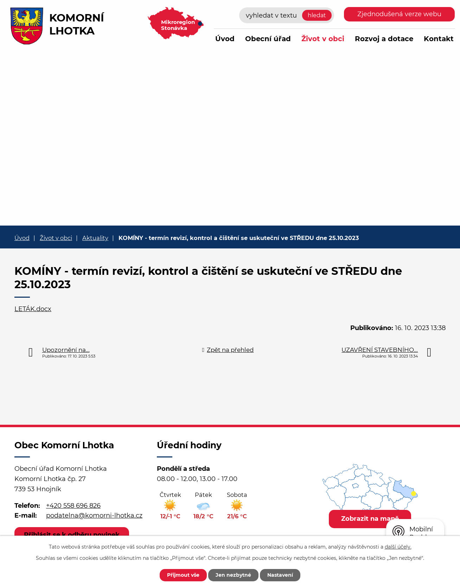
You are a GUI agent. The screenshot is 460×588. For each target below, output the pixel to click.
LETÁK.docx (32, 309)
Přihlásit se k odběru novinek (72, 535)
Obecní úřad (268, 38)
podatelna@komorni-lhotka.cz (94, 515)
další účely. (398, 547)
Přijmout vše (183, 575)
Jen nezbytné (233, 575)
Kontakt (439, 38)
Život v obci (322, 38)
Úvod (225, 38)
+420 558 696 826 (73, 506)
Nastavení (280, 575)
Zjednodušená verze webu (399, 14)
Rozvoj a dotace (384, 38)
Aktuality (95, 237)
